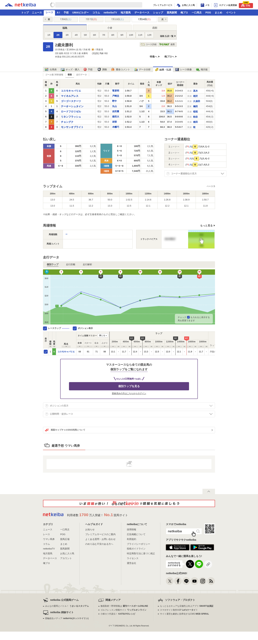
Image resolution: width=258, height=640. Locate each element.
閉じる (102, 335)
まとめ (218, 12)
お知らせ (90, 529)
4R (76, 35)
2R (57, 35)
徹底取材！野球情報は (124, 606)
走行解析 (87, 264)
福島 (64, 27)
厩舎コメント (120, 69)
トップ (25, 12)
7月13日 (117, 19)
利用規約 (131, 539)
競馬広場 (65, 539)
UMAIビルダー (80, 12)
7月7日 (91, 19)
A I (58, 12)
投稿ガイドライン (136, 548)
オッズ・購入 (70, 69)
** (66, 234)
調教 (102, 69)
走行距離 (70, 264)
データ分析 (142, 69)
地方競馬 (126, 12)
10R (131, 35)
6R (94, 35)
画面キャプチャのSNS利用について (65, 430)
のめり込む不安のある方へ (99, 544)
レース (49, 12)
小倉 (109, 27)
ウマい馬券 (49, 539)
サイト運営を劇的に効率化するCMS (184, 614)
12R (149, 35)
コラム (96, 12)
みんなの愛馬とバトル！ (67, 606)
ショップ (158, 12)
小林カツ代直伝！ (118, 614)
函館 (154, 27)
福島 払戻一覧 (166, 36)
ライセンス (132, 558)
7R (103, 35)
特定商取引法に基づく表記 (141, 553)
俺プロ (184, 12)
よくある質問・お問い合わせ (100, 539)
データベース (141, 12)
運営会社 (131, 563)
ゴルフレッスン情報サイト (123, 610)
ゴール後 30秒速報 (54, 74)
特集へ (153, 56)
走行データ (81, 74)
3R (67, 35)
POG (208, 12)
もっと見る (206, 225)
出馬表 (51, 69)
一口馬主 (197, 12)
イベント (231, 12)
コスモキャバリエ (66, 351)
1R (48, 35)
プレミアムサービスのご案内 (100, 534)
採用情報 (131, 529)
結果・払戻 (163, 70)
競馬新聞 (172, 12)
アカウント (66, 558)
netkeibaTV (110, 12)
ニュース (37, 12)
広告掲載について (136, 534)
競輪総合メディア (66, 618)
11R (140, 35)
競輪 (245, 5)
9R (121, 35)
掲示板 (202, 69)
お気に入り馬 (67, 553)
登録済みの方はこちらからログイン (129, 393)
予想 (66, 12)
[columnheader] (50, 339)
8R (112, 35)
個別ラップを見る (129, 386)
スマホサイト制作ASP (179, 610)
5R (85, 35)
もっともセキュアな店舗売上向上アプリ (186, 606)
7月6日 (65, 19)
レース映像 (183, 69)
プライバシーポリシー (138, 544)
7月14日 (144, 19)
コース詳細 (148, 44)
